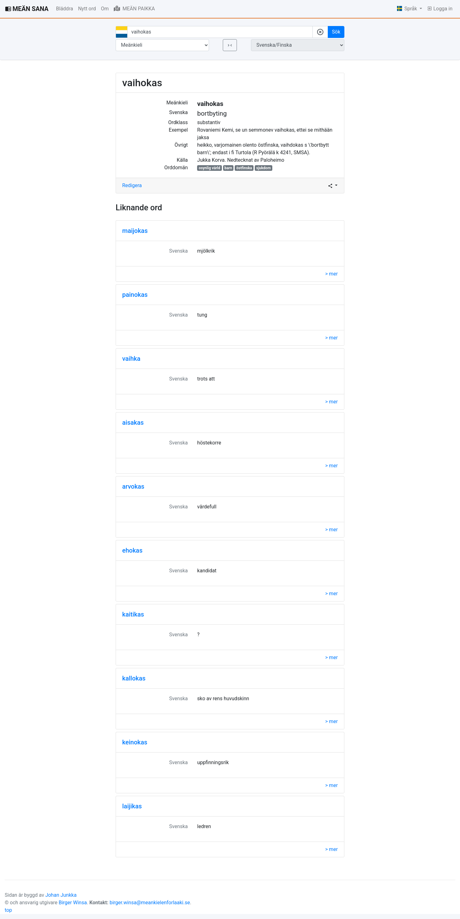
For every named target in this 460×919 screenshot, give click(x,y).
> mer (331, 274)
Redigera (132, 185)
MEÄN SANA (27, 9)
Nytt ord (87, 9)
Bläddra (64, 9)
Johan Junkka (61, 895)
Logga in (439, 9)
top (8, 910)
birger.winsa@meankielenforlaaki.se (150, 903)
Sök (336, 32)
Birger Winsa (73, 903)
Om (105, 9)
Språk (407, 9)
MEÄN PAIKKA (134, 8)
